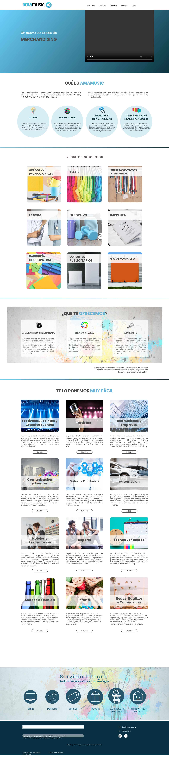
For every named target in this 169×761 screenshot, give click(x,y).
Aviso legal (27, 752)
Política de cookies (56, 752)
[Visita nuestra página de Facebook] (126, 736)
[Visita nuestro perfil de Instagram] (120, 736)
